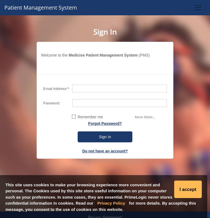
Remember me (90, 117)
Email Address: (55, 89)
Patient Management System (40, 7)
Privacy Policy (111, 203)
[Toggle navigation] (198, 7)
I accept (188, 189)
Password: (51, 103)
